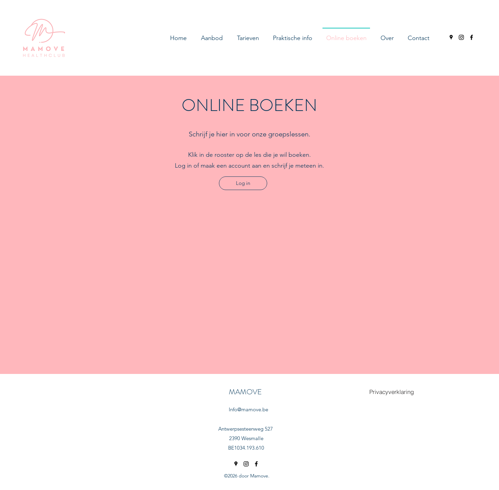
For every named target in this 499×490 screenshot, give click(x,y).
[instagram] (461, 37)
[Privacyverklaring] (391, 391)
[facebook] (471, 37)
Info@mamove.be (248, 409)
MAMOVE (245, 392)
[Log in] (243, 183)
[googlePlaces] (451, 37)
